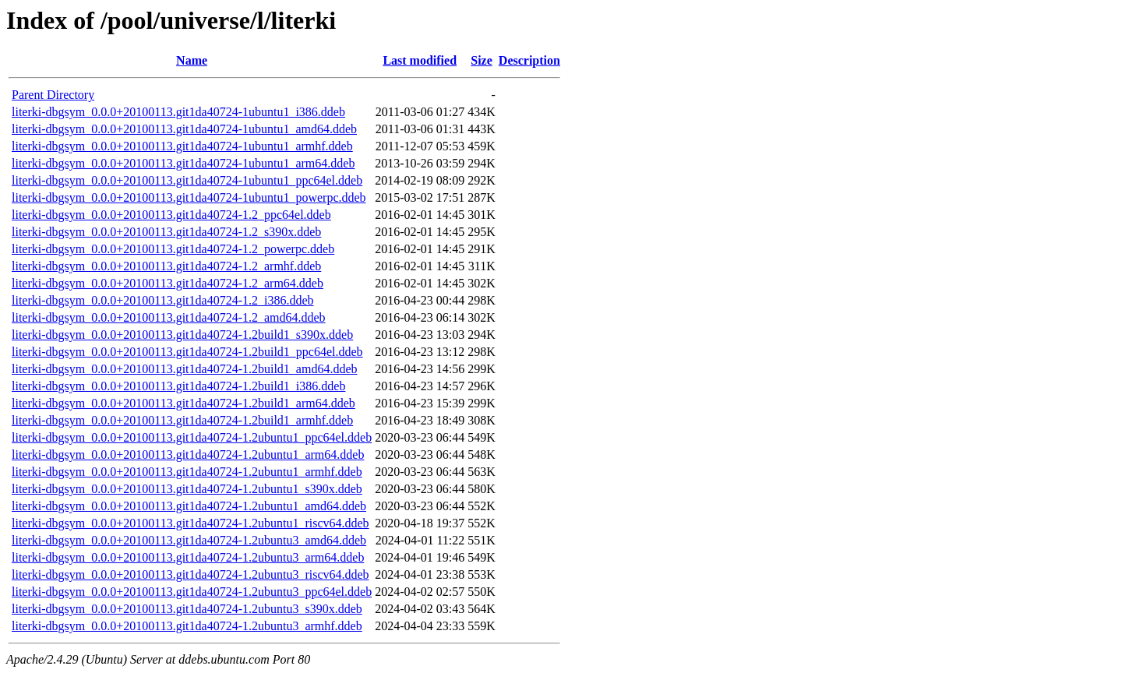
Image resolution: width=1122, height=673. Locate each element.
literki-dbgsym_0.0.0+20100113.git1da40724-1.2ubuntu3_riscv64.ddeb (190, 574)
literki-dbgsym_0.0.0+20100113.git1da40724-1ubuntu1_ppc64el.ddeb (187, 180)
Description (529, 60)
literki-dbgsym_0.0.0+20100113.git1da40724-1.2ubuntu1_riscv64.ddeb (190, 523)
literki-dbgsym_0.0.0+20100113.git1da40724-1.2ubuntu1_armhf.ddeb (187, 471)
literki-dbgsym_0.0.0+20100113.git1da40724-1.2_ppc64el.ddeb (171, 214)
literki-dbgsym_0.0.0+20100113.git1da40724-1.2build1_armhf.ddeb (182, 420)
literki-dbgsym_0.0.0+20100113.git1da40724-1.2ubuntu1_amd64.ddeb (189, 506)
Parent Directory (53, 94)
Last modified (420, 60)
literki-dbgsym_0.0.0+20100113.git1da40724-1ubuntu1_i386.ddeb (178, 111)
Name (191, 60)
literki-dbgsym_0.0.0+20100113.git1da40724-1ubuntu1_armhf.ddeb (182, 146)
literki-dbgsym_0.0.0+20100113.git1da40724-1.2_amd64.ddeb (169, 317)
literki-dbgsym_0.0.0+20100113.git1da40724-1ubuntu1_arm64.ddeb (183, 163)
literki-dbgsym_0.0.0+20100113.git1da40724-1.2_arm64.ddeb (167, 283)
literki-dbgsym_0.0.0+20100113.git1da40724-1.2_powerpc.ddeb (173, 248)
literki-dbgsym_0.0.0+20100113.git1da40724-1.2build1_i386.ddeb (178, 386)
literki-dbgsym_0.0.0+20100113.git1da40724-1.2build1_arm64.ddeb (183, 403)
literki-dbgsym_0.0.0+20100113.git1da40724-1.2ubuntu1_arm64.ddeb (188, 454)
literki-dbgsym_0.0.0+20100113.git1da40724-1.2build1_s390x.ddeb (182, 334)
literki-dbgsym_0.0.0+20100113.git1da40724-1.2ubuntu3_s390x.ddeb (187, 608)
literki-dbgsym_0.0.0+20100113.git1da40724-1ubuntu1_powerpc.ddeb (189, 197)
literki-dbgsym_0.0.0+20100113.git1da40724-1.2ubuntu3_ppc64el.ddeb (192, 591)
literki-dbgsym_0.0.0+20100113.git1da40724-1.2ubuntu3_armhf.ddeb (187, 625)
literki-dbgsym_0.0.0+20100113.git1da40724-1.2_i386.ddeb (163, 300)
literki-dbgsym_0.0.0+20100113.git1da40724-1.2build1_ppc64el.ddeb (187, 351)
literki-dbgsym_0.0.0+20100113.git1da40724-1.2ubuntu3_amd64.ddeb (189, 540)
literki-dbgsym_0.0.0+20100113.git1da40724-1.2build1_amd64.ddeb (185, 368)
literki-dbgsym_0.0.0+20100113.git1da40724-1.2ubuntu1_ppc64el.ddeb (192, 437)
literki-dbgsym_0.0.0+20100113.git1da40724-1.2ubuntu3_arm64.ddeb (188, 557)
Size (481, 60)
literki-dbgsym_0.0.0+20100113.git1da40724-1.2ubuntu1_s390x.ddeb (187, 488)
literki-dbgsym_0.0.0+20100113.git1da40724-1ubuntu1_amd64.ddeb (184, 129)
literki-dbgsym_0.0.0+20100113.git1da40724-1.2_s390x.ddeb (166, 231)
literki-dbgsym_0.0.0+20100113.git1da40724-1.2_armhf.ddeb (166, 266)
